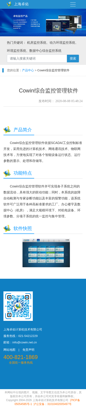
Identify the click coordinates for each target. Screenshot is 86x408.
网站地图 (9, 349)
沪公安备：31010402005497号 (52, 404)
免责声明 (28, 349)
